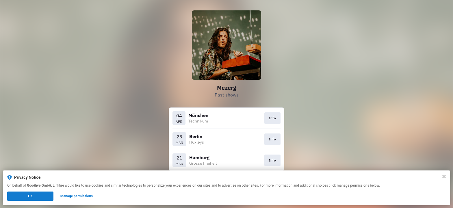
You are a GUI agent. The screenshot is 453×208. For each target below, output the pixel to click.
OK (30, 196)
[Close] (444, 176)
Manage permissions (76, 196)
